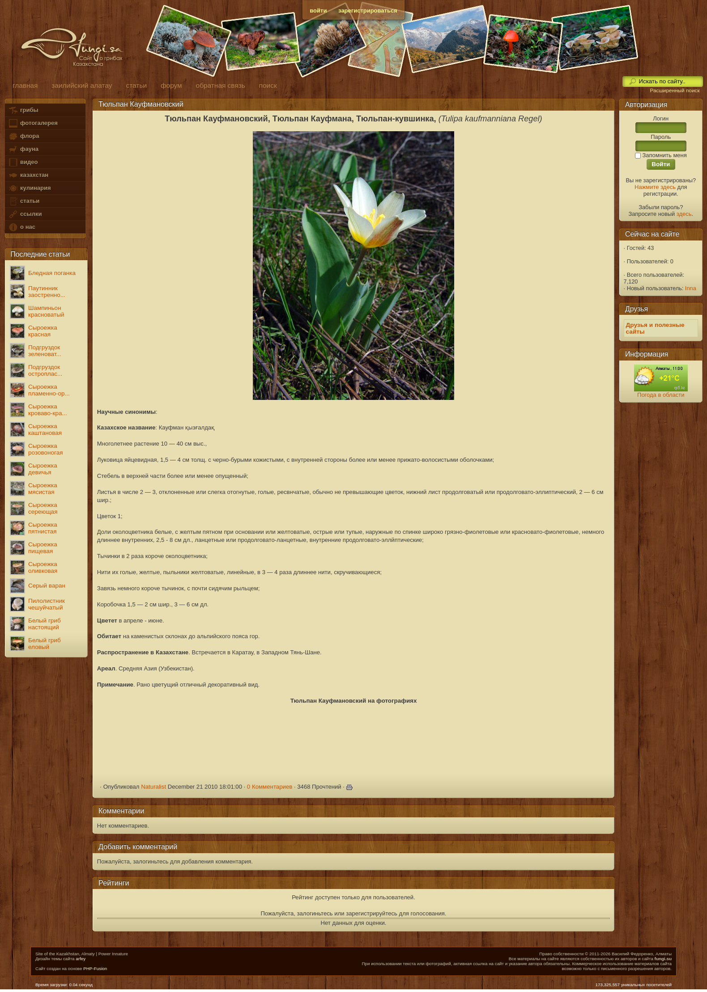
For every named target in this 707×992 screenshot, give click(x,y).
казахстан (28, 175)
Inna (690, 288)
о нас (21, 227)
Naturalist (153, 786)
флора (23, 136)
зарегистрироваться (367, 10)
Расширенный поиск (674, 90)
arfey (80, 958)
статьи (24, 201)
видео (23, 162)
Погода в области (660, 394)
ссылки (25, 214)
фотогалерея (33, 123)
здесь (684, 213)
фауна (23, 149)
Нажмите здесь (655, 187)
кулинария (29, 188)
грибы (23, 110)
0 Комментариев (270, 786)
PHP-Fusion (95, 968)
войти (318, 10)
